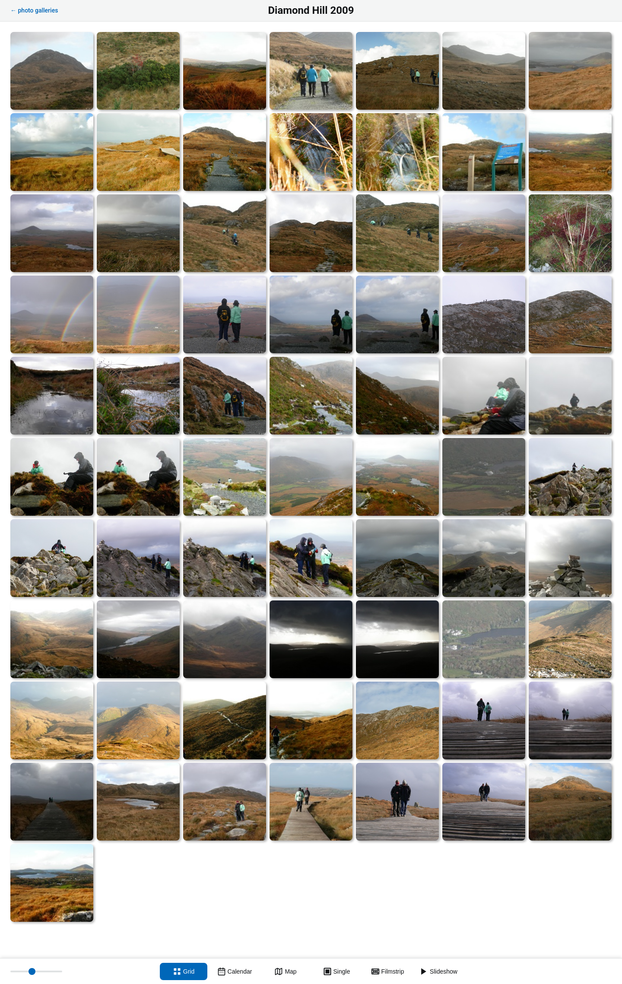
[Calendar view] (234, 971)
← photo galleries (34, 10)
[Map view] (285, 971)
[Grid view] (183, 971)
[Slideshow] (438, 971)
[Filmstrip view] (387, 971)
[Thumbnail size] (36, 971)
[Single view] (336, 971)
